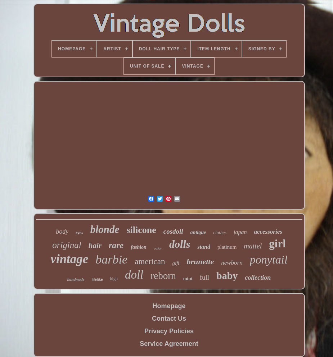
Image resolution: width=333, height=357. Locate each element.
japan (240, 232)
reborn (163, 275)
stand (203, 247)
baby (227, 275)
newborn (232, 262)
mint (188, 278)
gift (175, 263)
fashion (139, 247)
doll (134, 274)
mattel (253, 246)
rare (116, 245)
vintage (69, 259)
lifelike (97, 280)
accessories (268, 231)
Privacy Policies (169, 331)
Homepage (168, 306)
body (62, 231)
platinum (227, 247)
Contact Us (169, 318)
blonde (105, 229)
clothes (219, 232)
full (204, 277)
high (114, 278)
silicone (141, 230)
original (66, 245)
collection (258, 277)
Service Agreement (169, 343)
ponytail (269, 259)
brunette (200, 261)
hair (95, 245)
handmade (76, 279)
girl (277, 243)
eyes (79, 232)
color (158, 248)
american (150, 261)
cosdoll (173, 231)
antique (198, 232)
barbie (111, 259)
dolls (179, 244)
